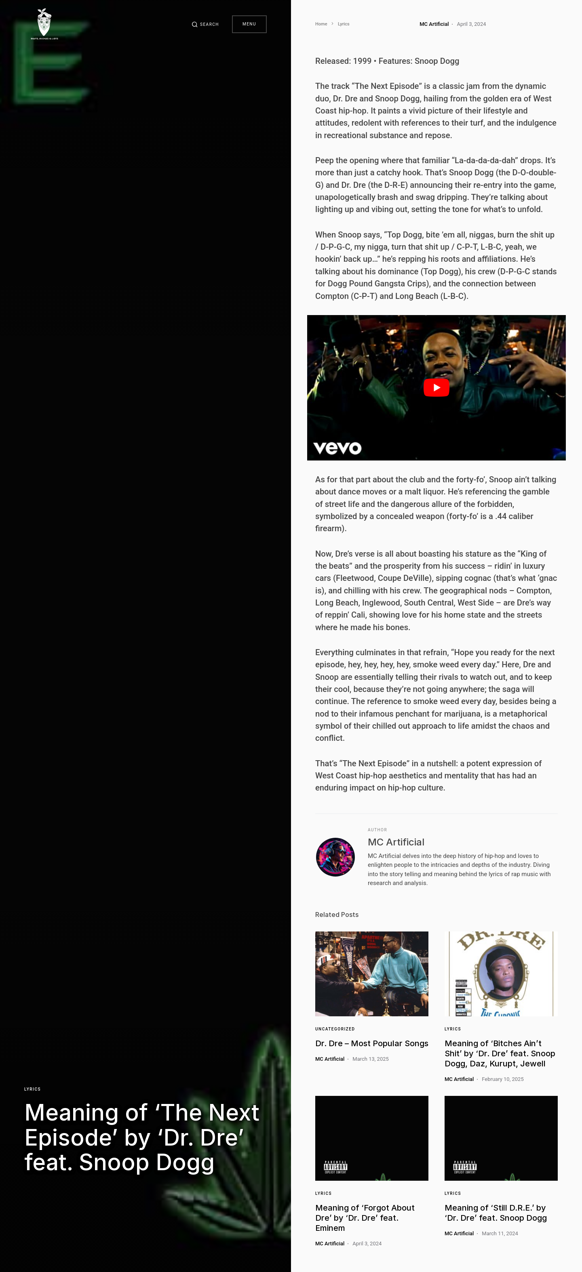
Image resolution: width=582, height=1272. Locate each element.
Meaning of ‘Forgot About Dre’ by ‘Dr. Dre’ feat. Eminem (365, 1218)
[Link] (371, 973)
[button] (205, 24)
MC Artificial (396, 842)
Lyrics (32, 1089)
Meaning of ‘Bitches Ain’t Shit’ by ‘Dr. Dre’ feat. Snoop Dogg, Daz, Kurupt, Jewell (500, 1053)
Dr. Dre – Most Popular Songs (371, 1043)
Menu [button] (249, 24)
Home (321, 24)
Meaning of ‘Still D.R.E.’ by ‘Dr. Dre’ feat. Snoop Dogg (496, 1213)
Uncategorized (335, 1029)
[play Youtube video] (436, 387)
